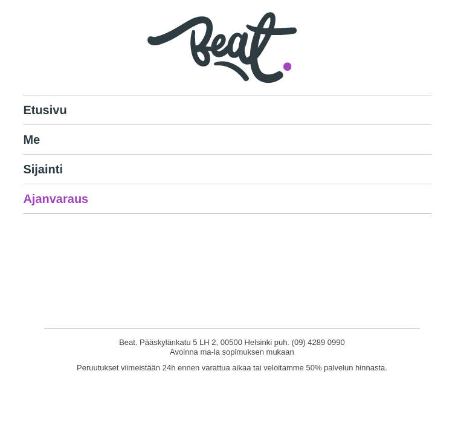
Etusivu (44, 110)
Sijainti (43, 169)
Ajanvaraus (55, 198)
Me (31, 139)
